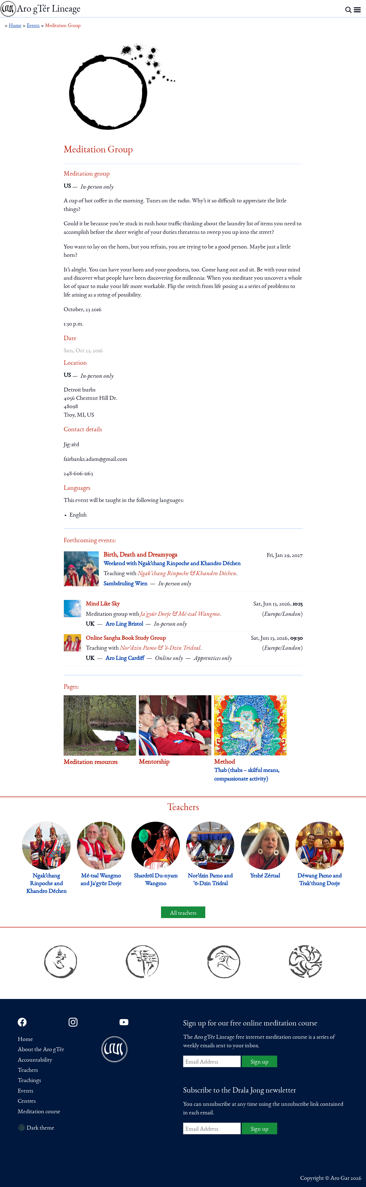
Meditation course (39, 1112)
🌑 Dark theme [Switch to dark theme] (36, 1128)
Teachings (29, 1081)
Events (25, 1091)
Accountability (35, 1060)
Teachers (28, 1070)
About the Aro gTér (41, 1050)
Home (25, 1040)
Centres (27, 1101)
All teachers (183, 913)
